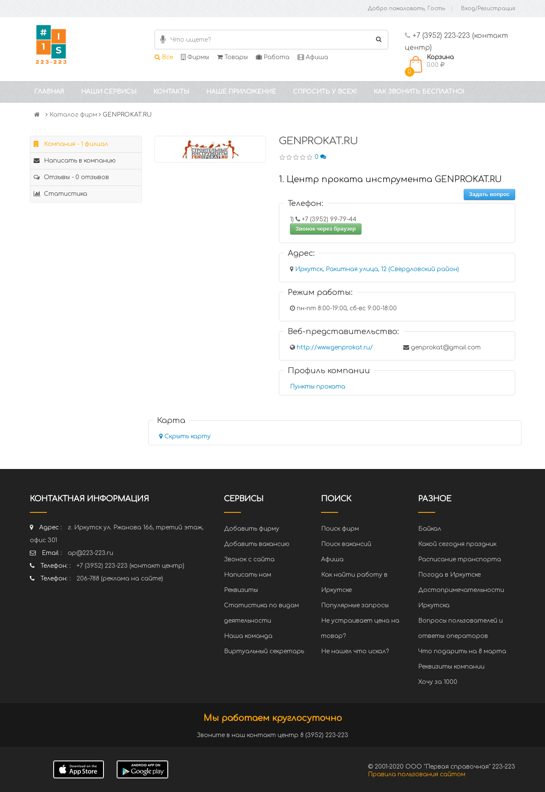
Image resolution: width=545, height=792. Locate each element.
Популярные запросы (355, 605)
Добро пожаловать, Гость (406, 8)
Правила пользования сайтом (416, 774)
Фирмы (195, 57)
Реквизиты (241, 590)
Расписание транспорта (459, 559)
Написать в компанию (75, 160)
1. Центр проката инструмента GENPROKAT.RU (390, 179)
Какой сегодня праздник (457, 544)
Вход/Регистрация (488, 8)
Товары (232, 57)
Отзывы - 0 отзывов (71, 177)
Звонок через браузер (325, 229)
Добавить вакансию (257, 544)
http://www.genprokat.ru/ (335, 347)
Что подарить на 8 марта (462, 651)
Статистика (60, 194)
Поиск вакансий (346, 544)
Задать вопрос (489, 194)
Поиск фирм (340, 529)
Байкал (429, 529)
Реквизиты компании (451, 666)
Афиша (313, 57)
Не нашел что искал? (355, 651)
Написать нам (247, 575)
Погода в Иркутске (449, 575)
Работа (273, 57)
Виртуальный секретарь (264, 651)
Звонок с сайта (249, 559)
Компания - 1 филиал (71, 144)
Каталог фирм (73, 115)
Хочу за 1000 (437, 682)
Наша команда (248, 636)
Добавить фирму (251, 529)
